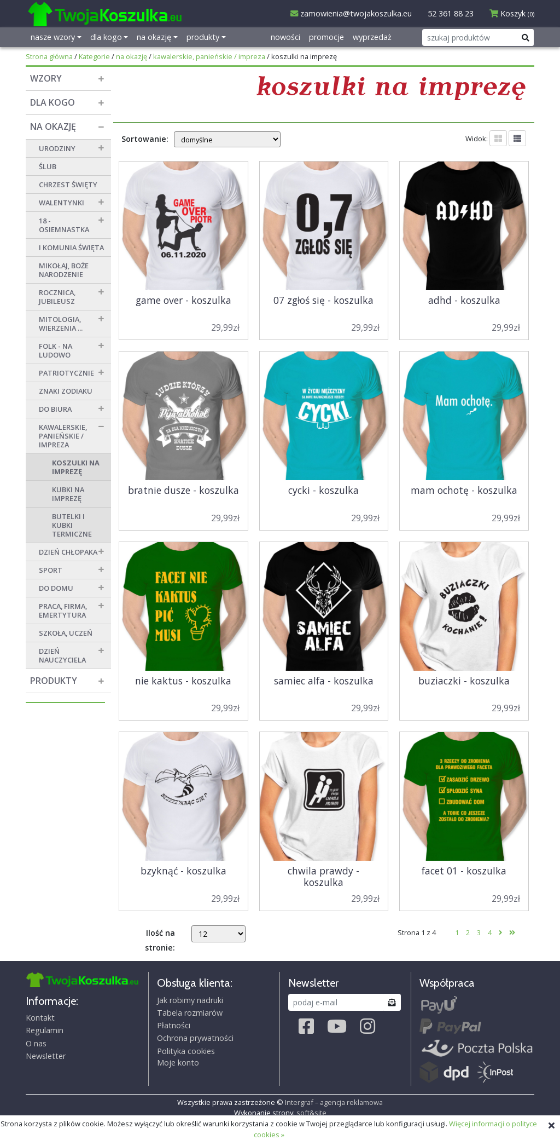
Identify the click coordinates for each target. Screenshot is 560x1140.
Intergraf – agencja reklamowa (334, 1102)
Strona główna (49, 56)
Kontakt (40, 1017)
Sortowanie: (144, 139)
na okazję (131, 56)
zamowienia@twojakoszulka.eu (351, 13)
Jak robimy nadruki (190, 1000)
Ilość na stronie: (160, 940)
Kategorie (94, 56)
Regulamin (44, 1030)
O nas (36, 1043)
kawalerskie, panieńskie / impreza (209, 56)
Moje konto (178, 1062)
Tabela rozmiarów (190, 1012)
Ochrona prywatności (195, 1038)
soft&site (311, 1113)
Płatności (173, 1025)
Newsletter (46, 1056)
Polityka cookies (186, 1051)
